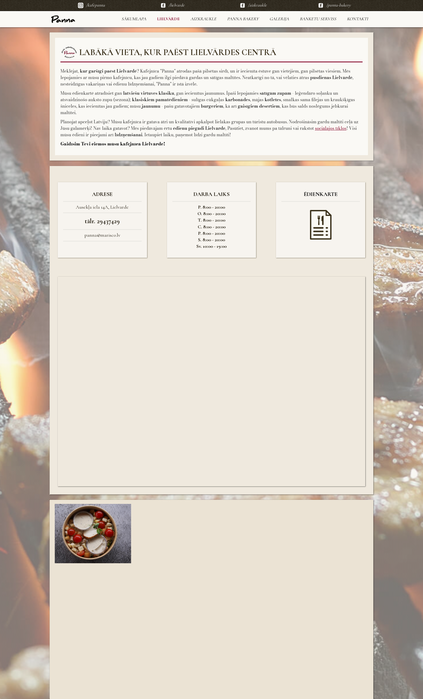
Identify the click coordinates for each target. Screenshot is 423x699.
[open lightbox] (93, 533)
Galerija (279, 19)
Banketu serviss (318, 19)
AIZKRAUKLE (203, 19)
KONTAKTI (357, 19)
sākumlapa (133, 19)
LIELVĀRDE (168, 19)
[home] (63, 19)
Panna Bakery (243, 19)
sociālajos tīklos (330, 128)
